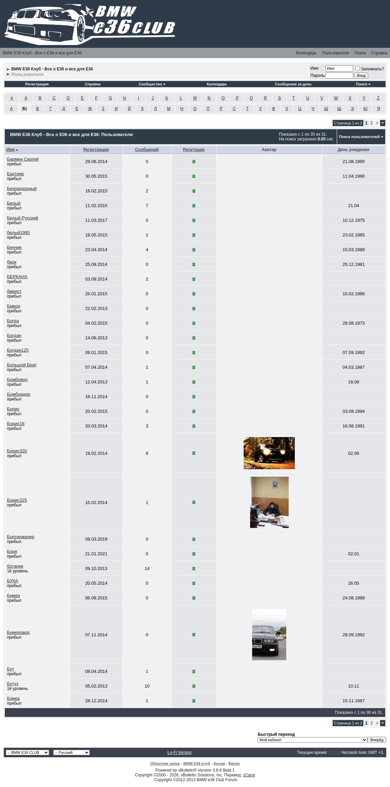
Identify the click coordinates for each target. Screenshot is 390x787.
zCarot (249, 775)
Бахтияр (15, 173)
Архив (219, 763)
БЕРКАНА (17, 276)
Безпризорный (22, 188)
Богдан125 (18, 350)
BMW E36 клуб (196, 763)
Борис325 (17, 500)
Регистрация (37, 84)
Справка (379, 53)
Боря (12, 551)
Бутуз (12, 683)
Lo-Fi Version (180, 752)
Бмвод (13, 306)
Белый (13, 203)
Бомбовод (17, 379)
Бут (10, 668)
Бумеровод (18, 632)
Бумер (13, 595)
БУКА (12, 580)
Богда (13, 320)
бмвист (14, 291)
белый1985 (18, 232)
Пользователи (335, 53)
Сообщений (147, 149)
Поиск (360, 53)
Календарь (306, 53)
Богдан (14, 335)
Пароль (317, 75)
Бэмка (13, 698)
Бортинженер (20, 536)
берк (11, 261)
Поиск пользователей (359, 137)
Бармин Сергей (23, 159)
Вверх (234, 763)
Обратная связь (165, 763)
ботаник (15, 566)
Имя (314, 68)
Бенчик (14, 247)
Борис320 (17, 450)
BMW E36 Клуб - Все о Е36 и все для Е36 (42, 53)
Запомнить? (370, 69)
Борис (13, 408)
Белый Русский (22, 217)
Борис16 (15, 423)
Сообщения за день (293, 84)
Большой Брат (22, 364)
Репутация (194, 149)
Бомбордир (18, 394)
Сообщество (152, 84)
